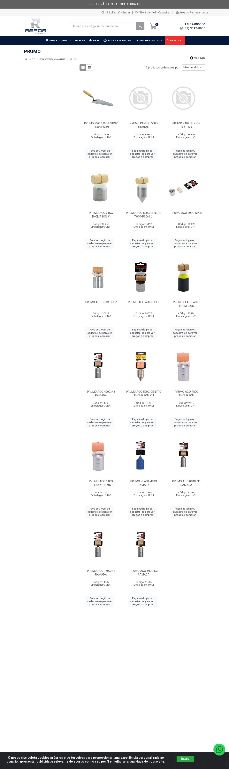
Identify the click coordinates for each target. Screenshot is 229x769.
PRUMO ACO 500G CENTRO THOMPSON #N (143, 393)
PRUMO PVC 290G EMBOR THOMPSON (101, 125)
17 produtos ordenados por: (162, 67)
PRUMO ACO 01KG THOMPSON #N (101, 483)
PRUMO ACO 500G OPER (101, 302)
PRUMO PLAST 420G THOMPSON (186, 304)
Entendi (185, 761)
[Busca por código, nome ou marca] (103, 26)
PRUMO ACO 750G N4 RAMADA (101, 572)
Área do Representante (192, 12)
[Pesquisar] (140, 26)
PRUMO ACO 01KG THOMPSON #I (101, 214)
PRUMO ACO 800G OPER (186, 213)
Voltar (197, 58)
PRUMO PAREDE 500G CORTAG (144, 125)
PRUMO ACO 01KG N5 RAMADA (186, 483)
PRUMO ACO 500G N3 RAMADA (144, 572)
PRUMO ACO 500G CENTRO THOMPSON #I (143, 214)
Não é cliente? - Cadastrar (153, 12)
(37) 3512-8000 (192, 28)
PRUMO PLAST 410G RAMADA (143, 483)
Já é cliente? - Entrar (116, 12)
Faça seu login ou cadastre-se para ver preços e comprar (99, 154)
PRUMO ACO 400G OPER (143, 302)
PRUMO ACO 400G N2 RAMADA (101, 393)
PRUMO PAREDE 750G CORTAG (186, 125)
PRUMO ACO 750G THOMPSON (186, 393)
